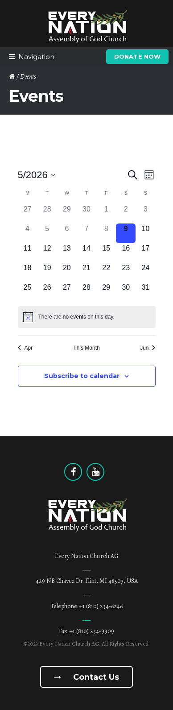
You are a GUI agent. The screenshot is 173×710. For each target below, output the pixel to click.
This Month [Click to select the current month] (86, 348)
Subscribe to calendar (81, 376)
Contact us (86, 677)
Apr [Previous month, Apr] (25, 348)
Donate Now (137, 56)
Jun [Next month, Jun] (147, 348)
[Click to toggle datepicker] (36, 175)
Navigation (36, 56)
